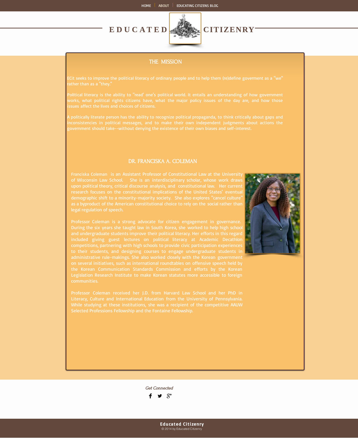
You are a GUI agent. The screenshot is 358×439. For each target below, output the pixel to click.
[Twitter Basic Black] (159, 395)
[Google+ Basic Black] (169, 395)
